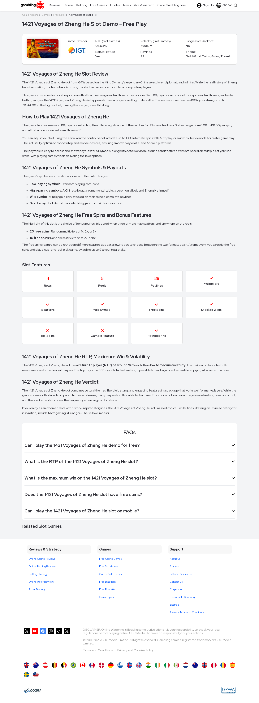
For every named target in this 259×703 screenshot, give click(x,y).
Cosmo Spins (106, 597)
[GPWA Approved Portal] (228, 690)
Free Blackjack (107, 581)
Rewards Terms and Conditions (187, 612)
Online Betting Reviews (42, 566)
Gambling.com (30, 14)
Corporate (176, 589)
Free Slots (58, 14)
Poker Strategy (37, 589)
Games (46, 14)
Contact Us (176, 581)
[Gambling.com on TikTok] (59, 643)
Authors (174, 566)
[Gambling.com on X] (27, 643)
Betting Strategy (38, 574)
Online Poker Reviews (41, 581)
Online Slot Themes (110, 574)
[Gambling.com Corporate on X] (67, 643)
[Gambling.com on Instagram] (51, 643)
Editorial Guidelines (181, 574)
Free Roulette (107, 589)
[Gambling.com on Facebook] (43, 643)
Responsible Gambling (182, 597)
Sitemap (174, 604)
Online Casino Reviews (42, 558)
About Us (175, 558)
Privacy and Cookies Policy (135, 650)
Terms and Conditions (98, 650)
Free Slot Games (108, 566)
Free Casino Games (110, 558)
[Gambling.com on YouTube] (35, 643)
